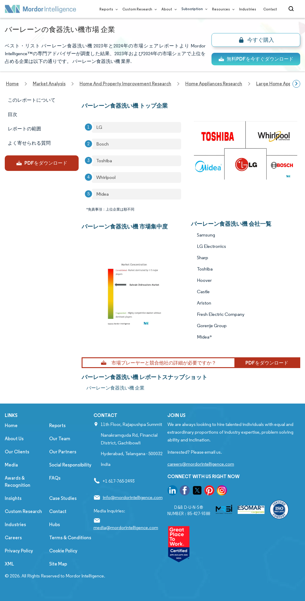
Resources (222, 9)
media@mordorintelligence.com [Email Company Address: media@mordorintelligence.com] (126, 527)
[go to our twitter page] (197, 491)
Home (11, 425)
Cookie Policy (63, 551)
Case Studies (63, 498)
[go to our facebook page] (185, 491)
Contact (270, 9)
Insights (13, 498)
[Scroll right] (296, 84)
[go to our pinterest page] (209, 491)
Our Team (59, 438)
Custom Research (138, 9)
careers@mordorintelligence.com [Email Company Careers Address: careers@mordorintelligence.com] (200, 464)
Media (11, 465)
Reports (107, 9)
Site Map (58, 564)
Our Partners (62, 452)
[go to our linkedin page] (172, 491)
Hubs (54, 524)
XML (9, 564)
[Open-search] (292, 9)
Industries (247, 9)
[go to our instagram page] (222, 491)
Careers (13, 537)
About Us (14, 438)
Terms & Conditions (70, 537)
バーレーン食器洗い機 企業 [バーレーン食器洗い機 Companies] (115, 388)
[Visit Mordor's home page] (40, 8)
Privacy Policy (19, 551)
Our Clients (17, 452)
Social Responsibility (70, 465)
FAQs (54, 478)
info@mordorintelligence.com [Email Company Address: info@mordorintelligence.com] (133, 497)
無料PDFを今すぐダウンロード (255, 59)
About (167, 9)
